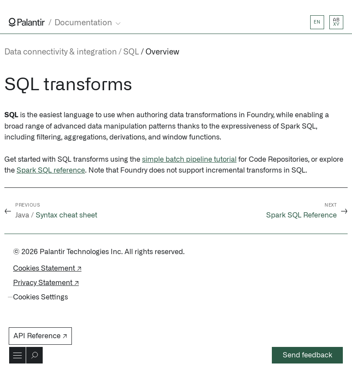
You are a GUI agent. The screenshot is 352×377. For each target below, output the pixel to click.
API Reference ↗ (40, 336)
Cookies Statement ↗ (47, 268)
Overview (162, 52)
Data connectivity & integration (60, 52)
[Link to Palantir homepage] (27, 22)
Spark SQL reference (51, 170)
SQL (131, 52)
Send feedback (307, 355)
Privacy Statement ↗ (46, 282)
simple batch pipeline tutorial (189, 159)
